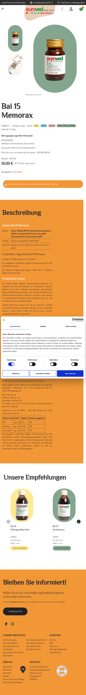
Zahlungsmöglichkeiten (58, 649)
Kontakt (6, 676)
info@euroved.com (13, 413)
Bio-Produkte (8, 655)
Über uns (53, 640)
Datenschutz (7, 666)
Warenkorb (7, 673)
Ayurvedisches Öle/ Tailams (13, 652)
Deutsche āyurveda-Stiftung (13, 679)
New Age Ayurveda (33, 649)
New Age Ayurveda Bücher (36, 640)
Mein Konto (7, 670)
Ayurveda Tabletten (10, 643)
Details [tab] (43, 326)
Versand (32, 163)
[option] (15, 38)
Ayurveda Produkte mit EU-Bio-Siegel (14, 2)
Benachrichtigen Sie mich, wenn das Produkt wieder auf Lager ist (33, 184)
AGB (51, 643)
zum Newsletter (15, 611)
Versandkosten (55, 652)
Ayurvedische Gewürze (35, 643)
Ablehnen (16, 373)
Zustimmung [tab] (15, 326)
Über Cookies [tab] (71, 326)
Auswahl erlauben (43, 373)
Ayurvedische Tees (33, 646)
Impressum (54, 646)
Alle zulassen (70, 373)
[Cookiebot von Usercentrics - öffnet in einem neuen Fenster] (73, 320)
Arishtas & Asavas (10, 640)
